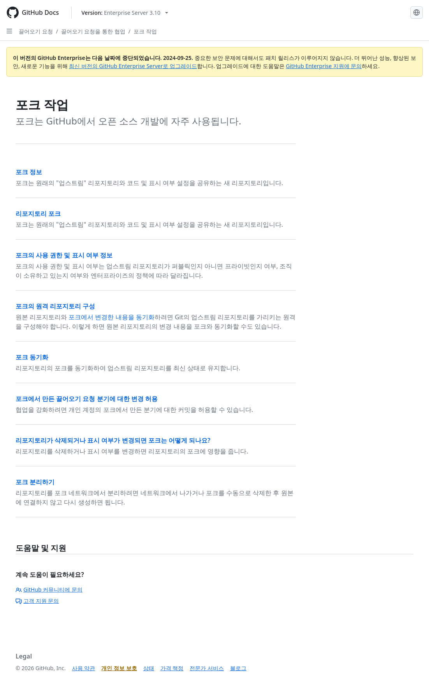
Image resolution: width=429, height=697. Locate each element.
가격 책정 (172, 668)
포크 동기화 (32, 357)
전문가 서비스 (207, 668)
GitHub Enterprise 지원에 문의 (324, 66)
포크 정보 (29, 172)
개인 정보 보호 (119, 668)
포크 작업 (145, 31)
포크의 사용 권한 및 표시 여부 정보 (64, 255)
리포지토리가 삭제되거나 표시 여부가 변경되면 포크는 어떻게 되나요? (113, 440)
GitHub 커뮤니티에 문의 (49, 589)
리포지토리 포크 (38, 213)
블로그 (238, 668)
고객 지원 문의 (37, 600)
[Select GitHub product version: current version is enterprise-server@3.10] (125, 13)
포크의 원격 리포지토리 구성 (55, 306)
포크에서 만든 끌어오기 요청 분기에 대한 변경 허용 (87, 398)
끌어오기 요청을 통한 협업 (93, 31)
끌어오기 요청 (36, 31)
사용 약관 (83, 668)
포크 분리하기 (35, 482)
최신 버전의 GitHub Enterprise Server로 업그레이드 (133, 66)
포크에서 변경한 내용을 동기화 (111, 317)
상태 (148, 668)
